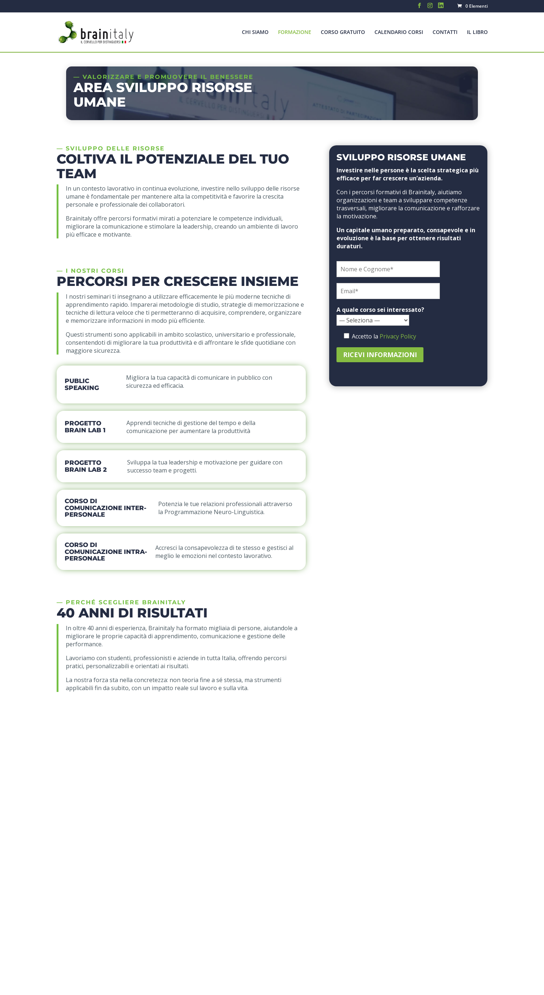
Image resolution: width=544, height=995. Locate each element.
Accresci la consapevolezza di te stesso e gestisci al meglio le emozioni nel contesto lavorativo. (224, 552)
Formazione (294, 32)
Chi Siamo (255, 32)
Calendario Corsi (398, 32)
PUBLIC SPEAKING (82, 384)
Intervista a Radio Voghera (244, 937)
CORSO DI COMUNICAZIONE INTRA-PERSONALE (106, 551)
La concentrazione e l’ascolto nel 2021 (260, 845)
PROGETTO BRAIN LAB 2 (86, 466)
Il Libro (477, 32)
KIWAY (254, 984)
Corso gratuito (343, 32)
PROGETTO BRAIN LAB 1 (85, 427)
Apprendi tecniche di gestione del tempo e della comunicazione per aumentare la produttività (190, 427)
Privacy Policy (398, 336)
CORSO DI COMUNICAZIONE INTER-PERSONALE (106, 507)
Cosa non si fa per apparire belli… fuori (261, 916)
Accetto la (357, 738)
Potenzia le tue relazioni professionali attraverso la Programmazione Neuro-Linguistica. (225, 508)
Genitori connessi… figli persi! (248, 865)
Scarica (440, 741)
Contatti (445, 32)
